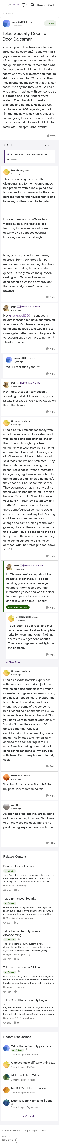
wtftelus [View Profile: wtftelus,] (31, 1092)
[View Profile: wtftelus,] (6, 1090)
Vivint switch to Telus (25, 1075)
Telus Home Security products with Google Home (31, 1046)
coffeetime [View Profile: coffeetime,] (32, 1054)
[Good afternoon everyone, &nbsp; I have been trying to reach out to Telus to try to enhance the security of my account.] (29, 911)
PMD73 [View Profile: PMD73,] (31, 1067)
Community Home (11, 1130)
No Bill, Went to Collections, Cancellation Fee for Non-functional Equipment (29, 1088)
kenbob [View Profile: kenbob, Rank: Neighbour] (15, 170)
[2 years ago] (24, 954)
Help (44, 1130)
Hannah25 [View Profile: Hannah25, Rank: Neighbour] (8, 885)
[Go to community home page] (14, 5)
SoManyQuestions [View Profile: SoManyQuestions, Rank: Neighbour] (12, 918)
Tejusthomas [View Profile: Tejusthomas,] (33, 1107)
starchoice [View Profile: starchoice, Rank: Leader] (16, 775)
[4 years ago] (20, 885)
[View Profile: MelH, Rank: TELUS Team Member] (6, 308)
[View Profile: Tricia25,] (6, 1077)
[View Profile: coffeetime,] (6, 1048)
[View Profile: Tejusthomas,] (6, 1102)
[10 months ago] (27, 1018)
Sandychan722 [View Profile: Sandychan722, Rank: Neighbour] (10, 1018)
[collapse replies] (29, 167)
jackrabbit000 (21, 315)
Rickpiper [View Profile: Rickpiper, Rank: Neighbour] (8, 987)
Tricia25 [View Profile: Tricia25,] (31, 1079)
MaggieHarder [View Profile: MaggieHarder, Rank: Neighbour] (10, 954)
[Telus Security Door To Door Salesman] (16, 173)
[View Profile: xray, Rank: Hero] (6, 807)
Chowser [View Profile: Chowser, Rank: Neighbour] (15, 421)
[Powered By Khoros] (29, 1139)
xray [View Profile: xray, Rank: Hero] (13, 805)
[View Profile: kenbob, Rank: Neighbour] (6, 172)
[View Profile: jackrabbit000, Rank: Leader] (6, 23)
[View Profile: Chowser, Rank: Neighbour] (6, 423)
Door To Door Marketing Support (32, 1100)
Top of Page (31, 1130)
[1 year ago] (28, 918)
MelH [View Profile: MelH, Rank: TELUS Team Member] (13, 306)
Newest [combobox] (50, 145)
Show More (13, 662)
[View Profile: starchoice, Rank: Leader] (6, 777)
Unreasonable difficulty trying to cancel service (32, 1063)
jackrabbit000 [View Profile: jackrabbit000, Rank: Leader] (18, 22)
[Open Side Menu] (4, 4)
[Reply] (51, 136)
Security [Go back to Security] (7, 13)
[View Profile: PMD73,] (6, 1064)
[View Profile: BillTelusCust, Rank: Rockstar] (11, 618)
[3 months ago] (18, 1054)
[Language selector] (25, 5)
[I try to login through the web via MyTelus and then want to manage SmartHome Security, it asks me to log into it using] (29, 1011)
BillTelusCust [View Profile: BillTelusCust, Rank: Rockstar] (22, 616)
